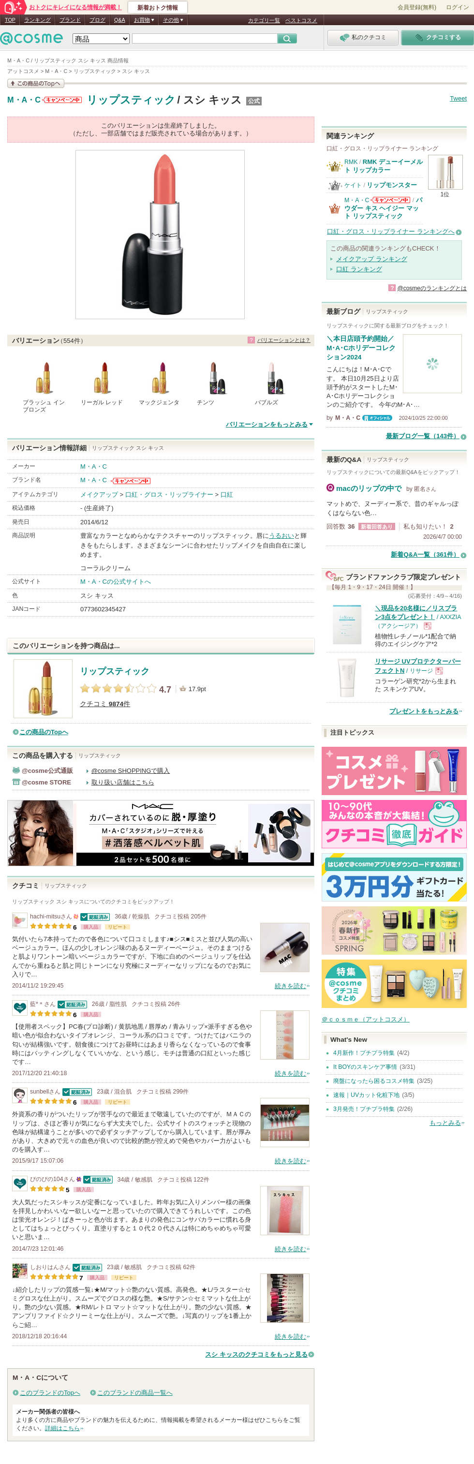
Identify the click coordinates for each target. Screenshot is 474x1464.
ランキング (37, 20)
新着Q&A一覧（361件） (425, 554)
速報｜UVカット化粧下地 (366, 1095)
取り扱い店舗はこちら (122, 782)
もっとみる (445, 1122)
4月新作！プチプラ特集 (364, 1053)
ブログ (97, 20)
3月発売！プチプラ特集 (364, 1109)
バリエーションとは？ (284, 340)
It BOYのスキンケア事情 (365, 1067)
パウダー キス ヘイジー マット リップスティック (383, 208)
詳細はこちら (62, 1428)
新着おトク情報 (157, 7)
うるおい (281, 535)
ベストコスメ (301, 20)
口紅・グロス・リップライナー (169, 494)
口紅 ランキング (359, 269)
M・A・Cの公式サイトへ (115, 581)
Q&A (119, 20)
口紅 (227, 494)
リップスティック (131, 100)
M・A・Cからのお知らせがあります (62, 100)
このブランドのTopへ (50, 1392)
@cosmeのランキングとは (432, 288)
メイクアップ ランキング (371, 259)
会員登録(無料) (417, 7)
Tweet (458, 98)
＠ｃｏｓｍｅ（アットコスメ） (366, 1019)
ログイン (457, 7)
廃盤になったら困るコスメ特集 (374, 1081)
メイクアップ (99, 494)
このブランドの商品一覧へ (135, 1392)
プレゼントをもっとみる (424, 711)
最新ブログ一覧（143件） (422, 436)
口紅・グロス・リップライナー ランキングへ (391, 231)
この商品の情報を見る (35, 83)
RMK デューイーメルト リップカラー (383, 165)
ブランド (70, 20)
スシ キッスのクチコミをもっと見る (256, 1354)
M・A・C (24, 100)
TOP (10, 20)
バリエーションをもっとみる (267, 424)
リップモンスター (392, 185)
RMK (350, 162)
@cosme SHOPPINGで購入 (130, 770)
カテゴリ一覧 (264, 20)
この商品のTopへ (43, 732)
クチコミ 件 (105, 704)
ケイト (353, 185)
